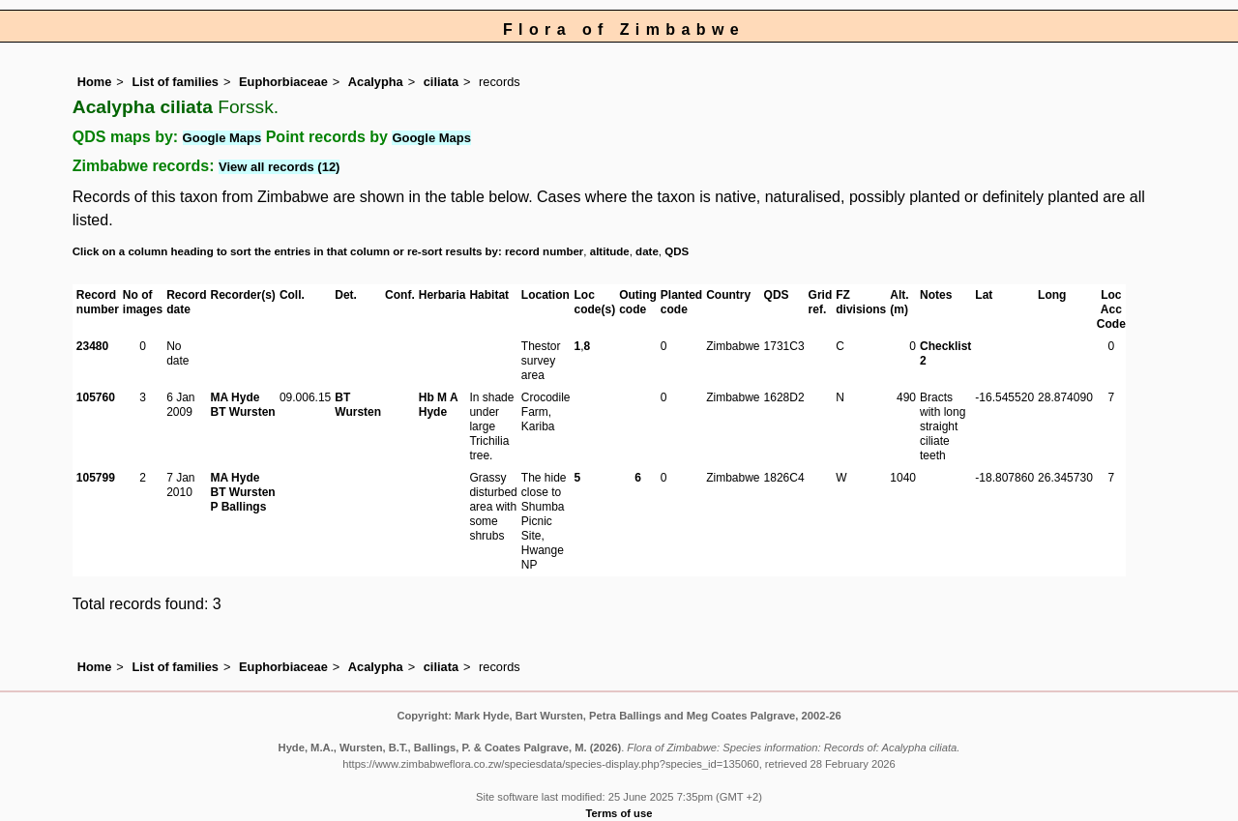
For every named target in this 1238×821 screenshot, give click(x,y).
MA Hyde (235, 397)
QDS (676, 251)
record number (544, 251)
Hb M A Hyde (438, 405)
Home (94, 81)
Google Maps (222, 138)
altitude (610, 251)
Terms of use (619, 813)
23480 (92, 346)
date (647, 251)
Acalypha (375, 81)
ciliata (441, 81)
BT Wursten (243, 412)
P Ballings (239, 506)
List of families (175, 81)
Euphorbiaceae (283, 81)
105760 (95, 397)
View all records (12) (279, 167)
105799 (95, 477)
